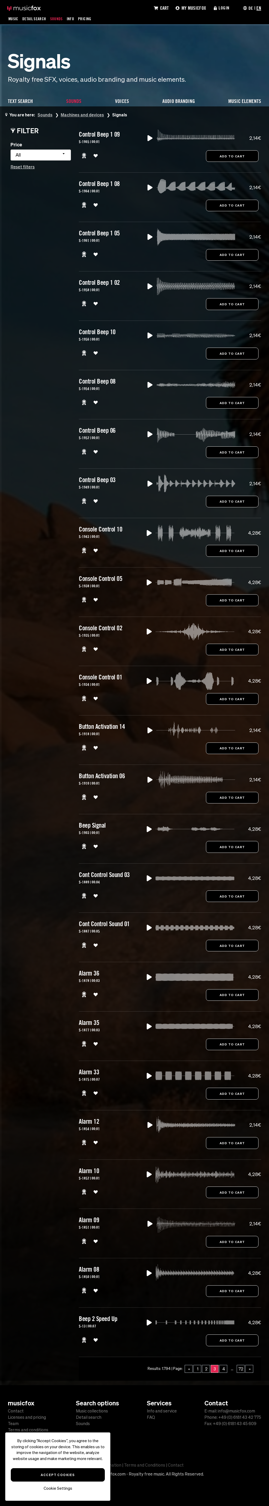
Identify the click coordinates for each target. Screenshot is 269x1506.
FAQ (151, 1417)
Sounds (57, 18)
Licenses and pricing (27, 1417)
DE (250, 8)
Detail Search (35, 18)
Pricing (85, 18)
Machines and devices (83, 114)
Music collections (92, 1411)
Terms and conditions (28, 1429)
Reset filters (23, 166)
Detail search (88, 1417)
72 (241, 1373)
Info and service (162, 1411)
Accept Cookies (58, 1475)
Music (13, 18)
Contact (16, 1411)
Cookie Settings (58, 1488)
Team (13, 1423)
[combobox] (41, 155)
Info (71, 18)
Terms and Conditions (144, 1465)
